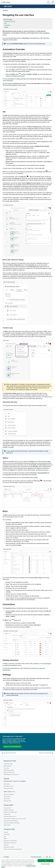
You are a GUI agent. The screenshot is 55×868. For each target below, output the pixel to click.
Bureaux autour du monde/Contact (13, 849)
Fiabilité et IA (7, 814)
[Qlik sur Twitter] (44, 857)
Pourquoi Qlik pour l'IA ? (10, 816)
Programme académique (10, 840)
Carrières (6, 845)
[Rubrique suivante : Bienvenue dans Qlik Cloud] (41, 753)
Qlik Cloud (8, 6)
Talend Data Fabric (9, 788)
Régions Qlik (7, 825)
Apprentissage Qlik (9, 770)
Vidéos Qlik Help (8, 763)
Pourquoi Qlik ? (8, 808)
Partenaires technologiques (11, 820)
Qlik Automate (7, 800)
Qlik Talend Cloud (8, 786)
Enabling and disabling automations (15, 76)
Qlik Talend (7, 784)
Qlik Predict (7, 798)
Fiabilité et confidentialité (10, 812)
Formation (6, 768)
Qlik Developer (7, 766)
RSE (5, 836)
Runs (5, 23)
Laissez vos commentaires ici (12, 746)
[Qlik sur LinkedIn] (47, 857)
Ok (45, 860)
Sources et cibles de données (11, 822)
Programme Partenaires (10, 842)
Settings (6, 27)
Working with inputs (43, 470)
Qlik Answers (7, 796)
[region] (27, 862)
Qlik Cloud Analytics (9, 794)
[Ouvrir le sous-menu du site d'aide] (2, 6)
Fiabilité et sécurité (9, 810)
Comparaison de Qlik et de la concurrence (15, 818)
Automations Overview (9, 21)
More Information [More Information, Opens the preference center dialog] (45, 863)
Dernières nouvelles (9, 847)
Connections (7, 25)
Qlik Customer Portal (9, 772)
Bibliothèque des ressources (11, 774)
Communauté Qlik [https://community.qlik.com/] (36, 857)
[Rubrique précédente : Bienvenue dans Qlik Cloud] (14, 753)
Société (6, 832)
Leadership (7, 834)
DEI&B (5, 838)
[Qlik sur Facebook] (50, 857)
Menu (53, 2)
